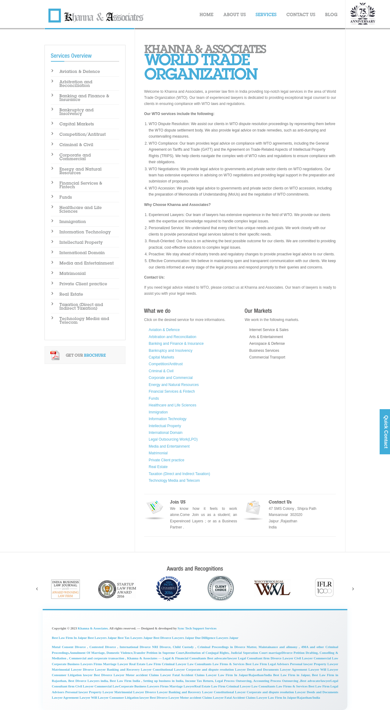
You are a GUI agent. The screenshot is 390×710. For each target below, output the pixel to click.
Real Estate (158, 467)
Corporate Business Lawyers (73, 664)
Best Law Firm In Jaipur (70, 638)
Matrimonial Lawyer (67, 669)
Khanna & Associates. (93, 628)
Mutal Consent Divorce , (70, 647)
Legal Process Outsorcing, (233, 681)
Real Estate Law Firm (145, 664)
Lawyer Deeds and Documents (316, 692)
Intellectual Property (165, 426)
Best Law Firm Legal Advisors (268, 664)
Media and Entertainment (169, 446)
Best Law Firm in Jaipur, (292, 675)
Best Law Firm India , (126, 681)
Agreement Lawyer (306, 669)
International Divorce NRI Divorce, (145, 647)
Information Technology (167, 419)
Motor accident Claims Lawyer (202, 697)
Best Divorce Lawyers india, (88, 681)
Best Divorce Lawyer (110, 675)
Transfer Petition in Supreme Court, (159, 652)
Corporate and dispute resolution (210, 669)
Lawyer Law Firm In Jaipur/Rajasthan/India (239, 675)
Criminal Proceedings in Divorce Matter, (226, 647)
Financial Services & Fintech (172, 391)
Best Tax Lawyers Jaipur (135, 638)
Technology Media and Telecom (174, 480)
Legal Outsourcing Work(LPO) (173, 439)
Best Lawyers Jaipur (103, 638)
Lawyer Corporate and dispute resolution (265, 692)
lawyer (88, 675)
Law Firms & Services (292, 686)
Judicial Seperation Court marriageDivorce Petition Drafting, (275, 652)
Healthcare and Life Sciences (172, 405)
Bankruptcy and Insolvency (171, 350)
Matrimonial (158, 453)
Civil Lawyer (84, 686)
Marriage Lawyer (181, 686)
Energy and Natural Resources (174, 385)
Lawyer (85, 697)
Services (239, 664)
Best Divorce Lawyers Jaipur (174, 638)
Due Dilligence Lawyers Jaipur (217, 638)
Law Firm (218, 686)
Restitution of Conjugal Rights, (208, 652)
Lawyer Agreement (66, 697)
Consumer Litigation (67, 675)
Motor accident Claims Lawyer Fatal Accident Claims (166, 675)
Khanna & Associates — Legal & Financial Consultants (167, 658)
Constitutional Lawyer (169, 669)
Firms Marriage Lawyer (111, 664)
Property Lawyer (326, 664)
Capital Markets (161, 357)
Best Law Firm (319, 686)
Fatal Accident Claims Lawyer (246, 697)
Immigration (158, 412)
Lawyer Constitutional (218, 692)
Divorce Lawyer (95, 669)
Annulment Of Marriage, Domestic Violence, (101, 652)
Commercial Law (326, 658)
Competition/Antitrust (166, 364)
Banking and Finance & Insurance (176, 343)
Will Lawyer (329, 669)
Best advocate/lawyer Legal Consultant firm (239, 658)
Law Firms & (222, 664)
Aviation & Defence (164, 330)
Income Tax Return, (199, 681)
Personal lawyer (302, 664)
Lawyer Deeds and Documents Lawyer (263, 669)
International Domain (166, 433)
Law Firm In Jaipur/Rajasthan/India (294, 697)
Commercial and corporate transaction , (98, 658)
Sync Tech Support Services (197, 628)
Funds (154, 398)
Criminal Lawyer (174, 664)
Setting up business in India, (163, 681)
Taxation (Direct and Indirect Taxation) (179, 474)
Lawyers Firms (158, 686)
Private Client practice (166, 460)
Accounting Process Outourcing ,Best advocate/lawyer (291, 681)
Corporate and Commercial (171, 378)
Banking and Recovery (185, 692)
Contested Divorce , (103, 647)
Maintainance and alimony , (278, 647)
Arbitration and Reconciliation (172, 337)
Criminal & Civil (161, 371)
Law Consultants (199, 664)
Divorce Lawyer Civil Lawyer (292, 658)
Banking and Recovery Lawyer (130, 669)
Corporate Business (133, 686)
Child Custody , (184, 647)
